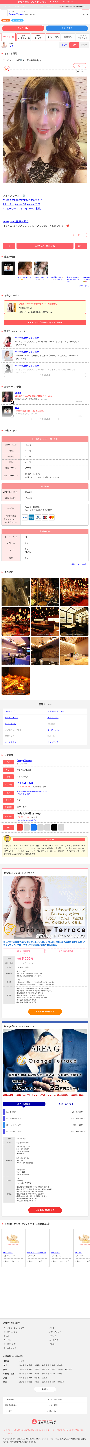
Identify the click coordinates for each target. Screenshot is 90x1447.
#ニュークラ (10, 208)
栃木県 (29, 1369)
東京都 (59, 1369)
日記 (74, 45)
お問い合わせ (52, 1411)
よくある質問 (52, 1405)
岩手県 (29, 1365)
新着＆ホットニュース (57, 711)
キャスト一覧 (10, 724)
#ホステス (8, 204)
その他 (51, 1344)
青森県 (21, 1365)
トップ (64, 45)
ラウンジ (52, 1336)
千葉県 (52, 1369)
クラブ (51, 1328)
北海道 (21, 1361)
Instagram (20, 827)
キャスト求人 (23, 28)
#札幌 (15, 200)
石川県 (37, 1374)
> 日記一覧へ (83, 286)
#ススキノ (36, 200)
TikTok (54, 827)
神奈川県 (68, 1369)
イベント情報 (53, 718)
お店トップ (9, 711)
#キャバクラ (33, 204)
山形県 (52, 1365)
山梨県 (52, 1374)
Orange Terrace (16, 14)
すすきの (8, 6)
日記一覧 (50, 6)
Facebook (34, 827)
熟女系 (6, 1336)
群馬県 (37, 1369)
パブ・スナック (55, 1332)
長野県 (59, 1374)
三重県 (44, 1378)
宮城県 (37, 1365)
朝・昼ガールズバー (11, 1344)
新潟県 (21, 1374)
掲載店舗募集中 (11, 1405)
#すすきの (25, 200)
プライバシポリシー (54, 1399)
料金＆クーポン (11, 718)
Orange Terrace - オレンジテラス (26, 6)
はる (42, 6)
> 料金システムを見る (79, 564)
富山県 (29, 1374)
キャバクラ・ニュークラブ (14, 1328)
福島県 (59, 1365)
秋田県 (44, 1365)
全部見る (45, 1389)
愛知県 (37, 1378)
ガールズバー (54, 1340)
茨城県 (21, 1369)
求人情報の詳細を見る (45, 1011)
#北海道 (7, 200)
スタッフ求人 (66, 28)
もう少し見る (45, 375)
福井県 (44, 1374)
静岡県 (29, 1378)
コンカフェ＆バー (10, 1348)
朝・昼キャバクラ (10, 1332)
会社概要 (8, 1411)
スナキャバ (8, 1340)
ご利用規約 (9, 1399)
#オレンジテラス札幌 (29, 208)
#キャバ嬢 (20, 204)
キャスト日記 (53, 730)
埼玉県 (44, 1369)
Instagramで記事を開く (15, 221)
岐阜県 (21, 1378)
